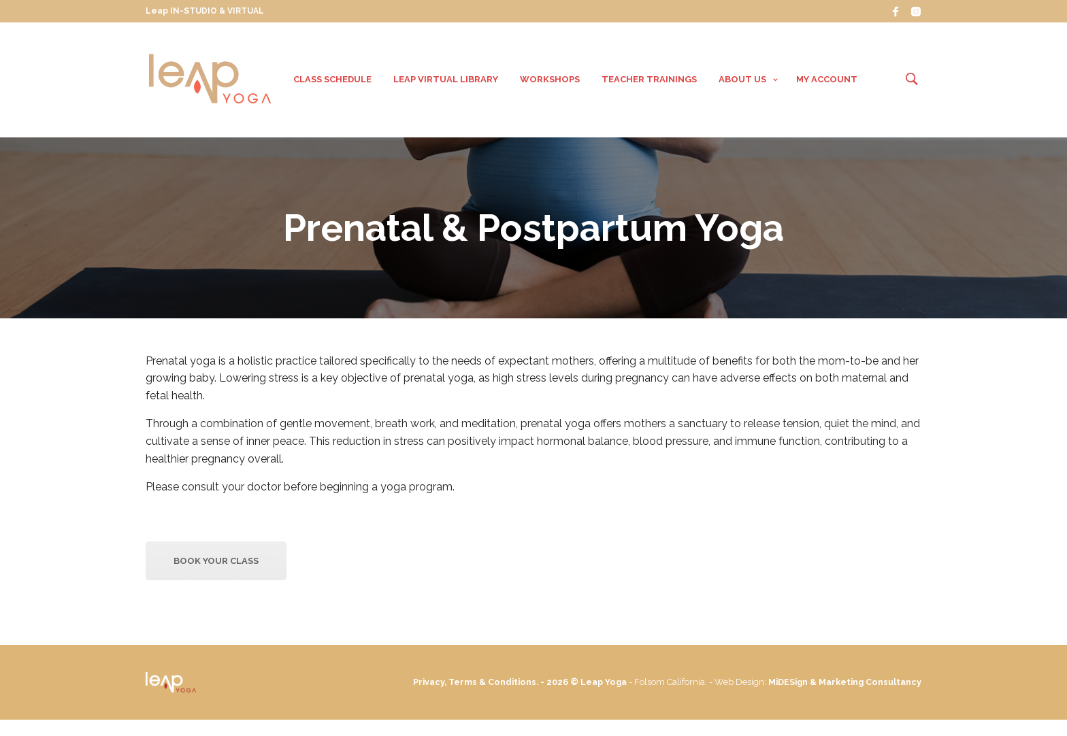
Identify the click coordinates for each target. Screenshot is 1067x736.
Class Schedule (332, 81)
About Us (742, 81)
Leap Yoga (656, 685)
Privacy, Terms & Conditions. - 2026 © (547, 685)
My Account (826, 81)
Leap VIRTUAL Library (445, 81)
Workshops (550, 81)
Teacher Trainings (649, 81)
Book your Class (216, 563)
